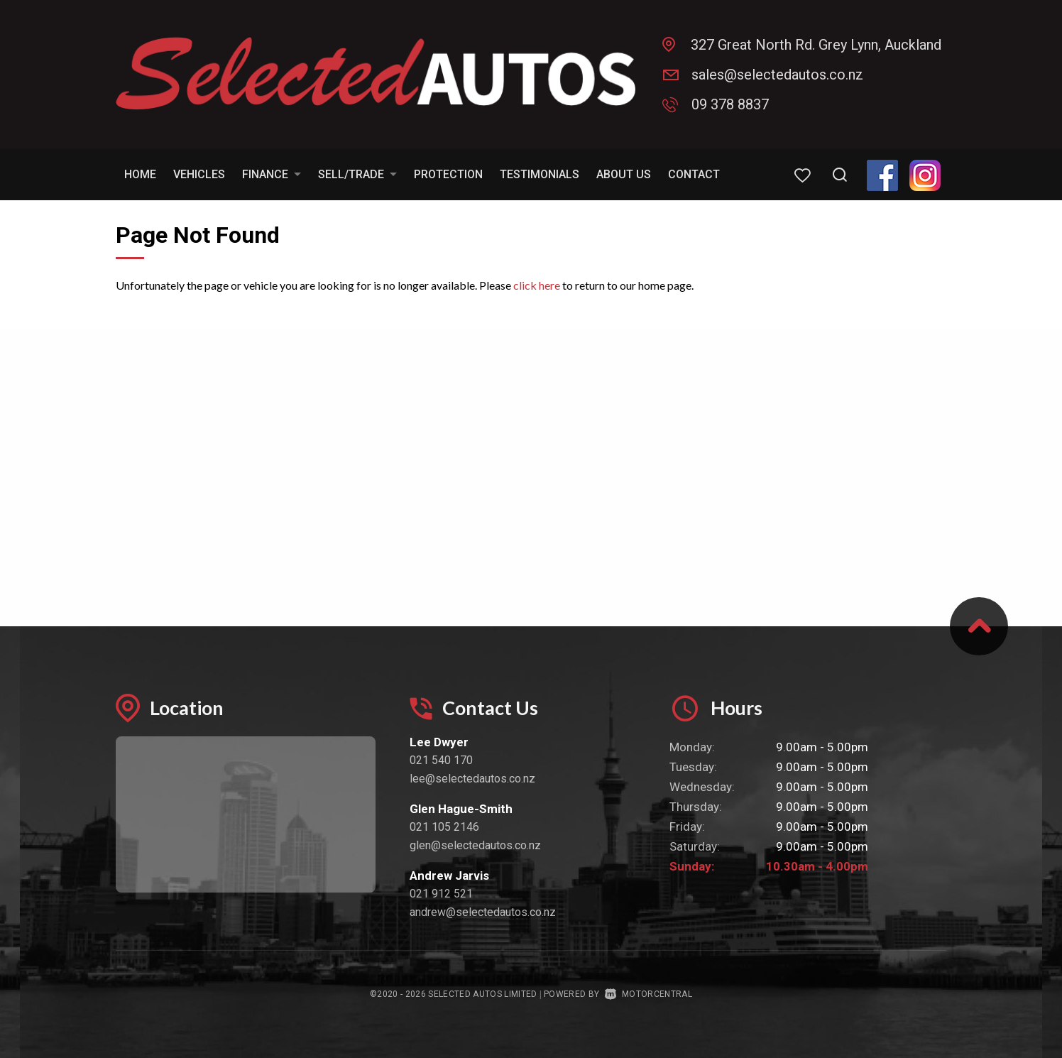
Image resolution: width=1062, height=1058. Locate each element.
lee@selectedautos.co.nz (472, 778)
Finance (271, 174)
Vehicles (199, 174)
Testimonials (539, 174)
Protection (448, 174)
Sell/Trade (357, 174)
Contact (694, 174)
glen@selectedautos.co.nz (475, 845)
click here (536, 285)
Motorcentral (648, 994)
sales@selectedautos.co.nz (777, 74)
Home (140, 174)
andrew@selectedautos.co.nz (483, 912)
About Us (623, 174)
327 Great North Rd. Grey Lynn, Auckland (816, 44)
